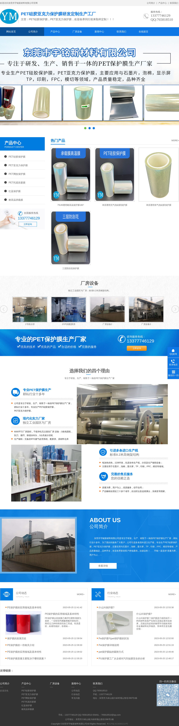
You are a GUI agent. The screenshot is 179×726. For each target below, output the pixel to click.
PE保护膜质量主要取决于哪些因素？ (26, 658)
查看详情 (103, 566)
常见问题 (75, 698)
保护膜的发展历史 (16, 638)
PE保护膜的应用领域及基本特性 (24, 607)
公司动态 (75, 690)
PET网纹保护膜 (17, 174)
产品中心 (162, 3)
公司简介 (151, 3)
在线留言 (143, 31)
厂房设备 (77, 31)
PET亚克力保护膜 (18, 165)
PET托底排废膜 (17, 182)
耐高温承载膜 (16, 199)
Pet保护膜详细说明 (109, 645)
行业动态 (75, 694)
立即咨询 (28, 224)
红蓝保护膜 (15, 191)
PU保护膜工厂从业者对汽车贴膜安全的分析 (122, 658)
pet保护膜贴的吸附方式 (111, 651)
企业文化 (4, 690)
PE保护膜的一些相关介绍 (20, 645)
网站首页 (11, 31)
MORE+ (175, 140)
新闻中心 (99, 31)
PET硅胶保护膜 (17, 156)
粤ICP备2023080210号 (117, 724)
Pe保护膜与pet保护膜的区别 (114, 638)
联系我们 (174, 3)
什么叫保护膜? (106, 607)
